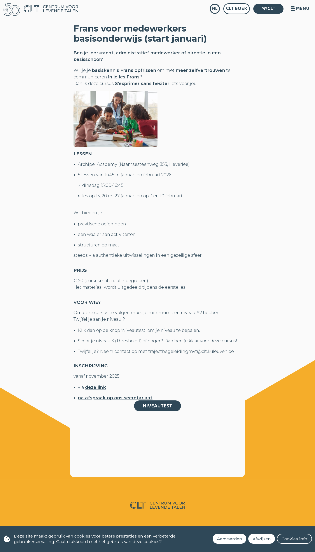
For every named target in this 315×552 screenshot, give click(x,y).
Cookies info (294, 538)
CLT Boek (236, 8)
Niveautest (157, 406)
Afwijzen (262, 538)
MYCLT (268, 8)
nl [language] (214, 8)
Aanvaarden (229, 538)
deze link (95, 387)
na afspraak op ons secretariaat (115, 397)
